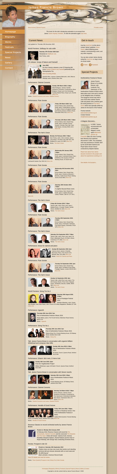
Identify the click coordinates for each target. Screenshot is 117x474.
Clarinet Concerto (50, 434)
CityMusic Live (51, 54)
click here (84, 33)
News (77, 468)
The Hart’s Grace (59, 143)
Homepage (45, 468)
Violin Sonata (60, 460)
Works (57, 468)
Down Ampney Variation (56, 33)
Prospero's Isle (45, 460)
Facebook (95, 65)
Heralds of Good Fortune (39, 420)
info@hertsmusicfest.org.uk (89, 117)
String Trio (53, 337)
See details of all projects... (89, 162)
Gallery (82, 468)
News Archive (32, 27)
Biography (52, 468)
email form (89, 45)
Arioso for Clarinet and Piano (64, 256)
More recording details (49, 73)
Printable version (98, 27)
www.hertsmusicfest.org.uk (89, 113)
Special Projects (41, 27)
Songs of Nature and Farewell (55, 69)
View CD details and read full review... (39, 457)
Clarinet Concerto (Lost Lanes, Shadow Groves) (45, 96)
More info (55, 94)
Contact (87, 468)
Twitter (86, 65)
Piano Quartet (36, 460)
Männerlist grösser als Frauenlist (91, 134)
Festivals (62, 468)
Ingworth (43, 321)
